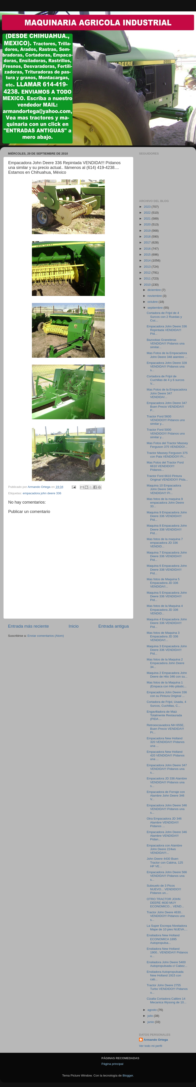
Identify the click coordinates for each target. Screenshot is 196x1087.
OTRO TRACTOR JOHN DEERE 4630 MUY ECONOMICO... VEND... (165, 902)
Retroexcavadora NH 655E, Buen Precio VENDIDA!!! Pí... (165, 728)
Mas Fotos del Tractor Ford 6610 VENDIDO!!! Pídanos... (165, 466)
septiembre (155, 307)
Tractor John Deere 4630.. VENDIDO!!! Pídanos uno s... (166, 916)
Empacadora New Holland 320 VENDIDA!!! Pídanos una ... (166, 742)
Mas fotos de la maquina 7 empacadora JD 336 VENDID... (165, 542)
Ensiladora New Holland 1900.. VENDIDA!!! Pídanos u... (167, 952)
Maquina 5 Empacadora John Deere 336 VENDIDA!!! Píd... (167, 596)
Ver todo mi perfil (150, 1046)
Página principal (112, 1064)
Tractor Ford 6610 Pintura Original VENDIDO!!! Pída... (167, 477)
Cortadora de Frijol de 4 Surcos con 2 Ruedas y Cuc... (164, 316)
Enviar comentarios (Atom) (46, 635)
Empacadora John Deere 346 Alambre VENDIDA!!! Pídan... (167, 835)
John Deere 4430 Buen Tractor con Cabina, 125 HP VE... (165, 862)
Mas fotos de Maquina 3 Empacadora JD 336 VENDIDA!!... (163, 636)
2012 (148, 272)
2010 (148, 284)
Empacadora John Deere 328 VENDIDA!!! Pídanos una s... (167, 366)
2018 (148, 236)
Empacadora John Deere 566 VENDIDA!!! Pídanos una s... (167, 875)
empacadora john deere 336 (42, 493)
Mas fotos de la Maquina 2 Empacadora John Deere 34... (165, 663)
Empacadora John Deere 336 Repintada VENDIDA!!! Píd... (167, 330)
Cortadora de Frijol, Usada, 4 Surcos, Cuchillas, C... (166, 703)
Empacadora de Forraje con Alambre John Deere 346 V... (166, 795)
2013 (148, 266)
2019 (148, 230)
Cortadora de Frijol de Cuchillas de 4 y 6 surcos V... (165, 380)
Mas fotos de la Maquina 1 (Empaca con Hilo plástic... (167, 684)
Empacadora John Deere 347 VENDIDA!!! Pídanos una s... (167, 768)
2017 (148, 242)
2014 (148, 260)
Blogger (128, 1075)
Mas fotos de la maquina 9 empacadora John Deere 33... (165, 502)
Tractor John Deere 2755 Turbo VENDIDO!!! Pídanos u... (167, 988)
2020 (148, 224)
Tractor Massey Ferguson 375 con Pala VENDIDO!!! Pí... (167, 454)
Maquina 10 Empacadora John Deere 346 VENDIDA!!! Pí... (164, 489)
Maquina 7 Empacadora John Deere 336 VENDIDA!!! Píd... (167, 556)
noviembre (155, 296)
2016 (148, 248)
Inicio (74, 626)
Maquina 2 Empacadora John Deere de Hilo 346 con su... (167, 674)
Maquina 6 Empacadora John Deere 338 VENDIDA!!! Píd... (167, 569)
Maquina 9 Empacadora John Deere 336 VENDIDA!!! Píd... (167, 516)
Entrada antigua (113, 626)
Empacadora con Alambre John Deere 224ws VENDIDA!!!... (164, 849)
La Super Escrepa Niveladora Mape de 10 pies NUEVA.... (167, 927)
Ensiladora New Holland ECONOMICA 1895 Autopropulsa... (163, 939)
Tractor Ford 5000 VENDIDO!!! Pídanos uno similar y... (166, 433)
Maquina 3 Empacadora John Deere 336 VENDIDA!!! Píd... (167, 649)
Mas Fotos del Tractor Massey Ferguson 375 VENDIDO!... (167, 444)
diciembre (154, 290)
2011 (148, 278)
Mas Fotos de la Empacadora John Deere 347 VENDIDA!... (167, 393)
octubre (153, 301)
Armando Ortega (156, 1039)
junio (151, 1022)
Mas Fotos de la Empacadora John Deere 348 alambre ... (167, 354)
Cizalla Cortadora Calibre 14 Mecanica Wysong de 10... (166, 1000)
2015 (148, 254)
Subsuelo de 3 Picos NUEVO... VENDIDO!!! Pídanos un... (164, 889)
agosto (152, 1010)
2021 (148, 218)
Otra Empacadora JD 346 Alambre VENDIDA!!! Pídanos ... (164, 822)
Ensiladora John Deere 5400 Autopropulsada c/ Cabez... (167, 964)
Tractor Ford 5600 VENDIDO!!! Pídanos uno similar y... (166, 420)
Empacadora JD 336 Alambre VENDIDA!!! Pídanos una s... (167, 782)
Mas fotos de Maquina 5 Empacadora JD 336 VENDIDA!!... (163, 582)
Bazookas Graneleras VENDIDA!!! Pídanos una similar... (166, 343)
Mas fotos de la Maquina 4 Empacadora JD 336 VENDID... (165, 609)
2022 (148, 212)
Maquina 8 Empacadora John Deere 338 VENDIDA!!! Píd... (167, 529)
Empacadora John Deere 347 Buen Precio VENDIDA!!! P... (167, 406)
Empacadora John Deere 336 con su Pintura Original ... (167, 694)
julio (150, 1015)
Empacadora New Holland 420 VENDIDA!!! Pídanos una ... (166, 755)
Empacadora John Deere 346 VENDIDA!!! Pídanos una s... (167, 809)
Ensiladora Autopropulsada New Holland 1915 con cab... (165, 975)
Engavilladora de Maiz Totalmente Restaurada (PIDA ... (164, 715)
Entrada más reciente (28, 626)
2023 (148, 206)
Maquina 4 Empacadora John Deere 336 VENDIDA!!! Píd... (167, 623)
